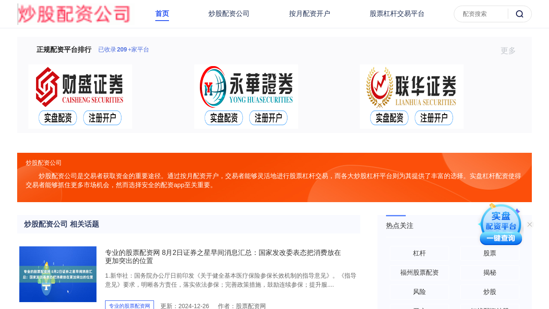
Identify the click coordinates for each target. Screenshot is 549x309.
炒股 (489, 291)
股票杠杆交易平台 (397, 13)
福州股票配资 (419, 272)
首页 (162, 13)
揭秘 (489, 272)
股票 (489, 253)
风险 (419, 291)
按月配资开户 (309, 13)
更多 (512, 50)
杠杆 (419, 253)
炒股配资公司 (229, 13)
